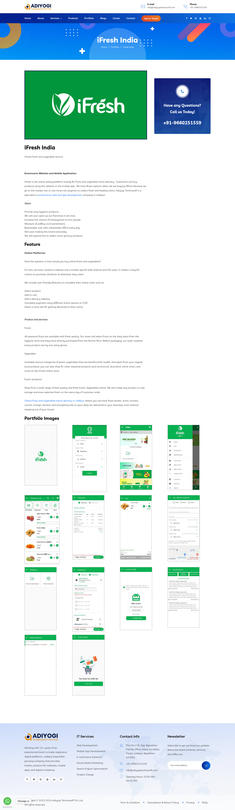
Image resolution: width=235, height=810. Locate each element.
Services (54, 18)
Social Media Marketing (90, 762)
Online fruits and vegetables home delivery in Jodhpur (54, 400)
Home (27, 18)
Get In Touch (151, 18)
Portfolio (89, 18)
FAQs (205, 802)
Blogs (103, 18)
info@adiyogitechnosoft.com (161, 7)
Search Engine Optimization (92, 768)
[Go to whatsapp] (7, 801)
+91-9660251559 (198, 7)
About (40, 18)
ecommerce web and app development (60, 194)
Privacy (190, 802)
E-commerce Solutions (89, 757)
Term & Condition (130, 802)
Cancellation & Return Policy (163, 802)
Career (116, 18)
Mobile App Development (91, 751)
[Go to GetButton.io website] (7, 807)
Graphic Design (85, 774)
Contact (130, 18)
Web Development (87, 745)
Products (73, 18)
